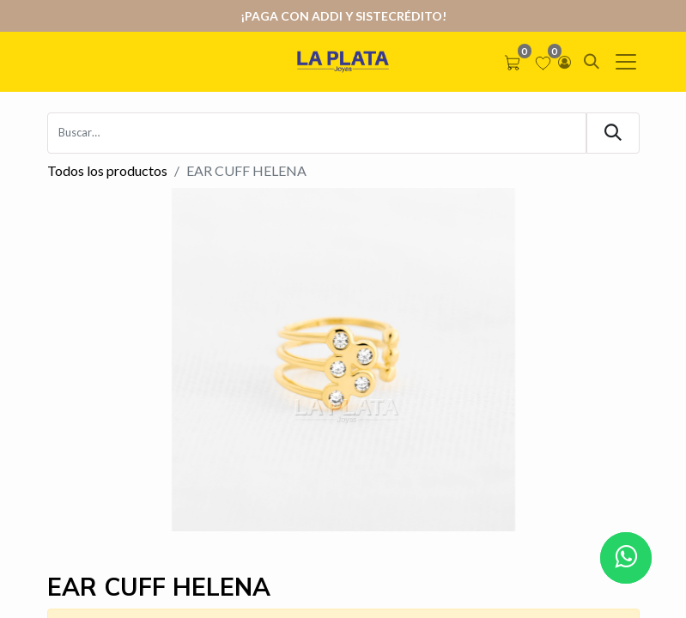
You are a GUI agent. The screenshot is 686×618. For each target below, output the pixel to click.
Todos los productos (107, 170)
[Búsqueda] (613, 133)
